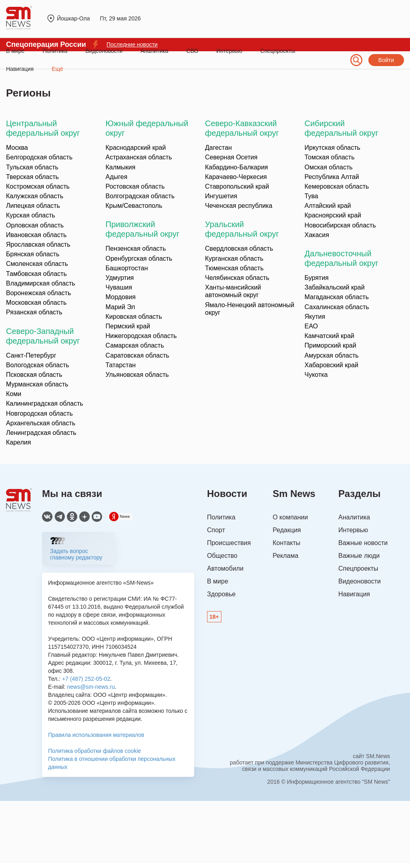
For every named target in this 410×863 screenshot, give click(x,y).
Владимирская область (40, 283)
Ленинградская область (41, 432)
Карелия (18, 442)
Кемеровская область (337, 186)
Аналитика (154, 51)
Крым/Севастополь (134, 205)
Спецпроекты (277, 51)
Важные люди (359, 555)
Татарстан (121, 365)
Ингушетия (221, 196)
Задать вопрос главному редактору (76, 554)
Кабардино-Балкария (236, 167)
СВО (192, 51)
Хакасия (317, 234)
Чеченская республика (238, 205)
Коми (13, 393)
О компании (290, 517)
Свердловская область (239, 248)
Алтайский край (328, 205)
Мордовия (121, 297)
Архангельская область (40, 423)
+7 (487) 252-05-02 (86, 679)
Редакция (287, 530)
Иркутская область (332, 147)
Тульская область (32, 167)
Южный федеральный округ (147, 128)
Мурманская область (37, 384)
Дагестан (218, 147)
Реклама (285, 555)
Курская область (30, 215)
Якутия (315, 316)
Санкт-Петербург (31, 355)
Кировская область (134, 316)
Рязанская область (34, 312)
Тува (311, 196)
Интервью (229, 51)
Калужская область (34, 196)
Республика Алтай (332, 176)
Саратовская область (137, 355)
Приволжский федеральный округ (142, 229)
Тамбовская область (36, 273)
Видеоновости (104, 51)
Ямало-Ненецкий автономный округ (249, 309)
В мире (15, 51)
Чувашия (119, 287)
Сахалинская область (337, 307)
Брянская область (32, 254)
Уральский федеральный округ (242, 229)
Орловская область (35, 225)
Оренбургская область (139, 258)
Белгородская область (39, 157)
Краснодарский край (136, 147)
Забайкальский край (335, 287)
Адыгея (117, 176)
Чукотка (316, 374)
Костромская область (38, 186)
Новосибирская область (340, 225)
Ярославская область (38, 244)
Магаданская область (337, 297)
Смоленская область (37, 263)
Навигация (354, 594)
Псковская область (34, 374)
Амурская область (332, 355)
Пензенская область (136, 248)
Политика (54, 51)
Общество (222, 555)
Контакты (286, 542)
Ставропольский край (237, 186)
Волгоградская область (140, 196)
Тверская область (32, 176)
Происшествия (229, 542)
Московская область (36, 302)
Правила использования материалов (96, 735)
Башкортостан (127, 268)
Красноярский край (333, 215)
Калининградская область (44, 403)
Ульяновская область (137, 374)
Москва (17, 147)
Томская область (330, 157)
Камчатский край (329, 335)
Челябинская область (237, 277)
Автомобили (225, 568)
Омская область (329, 167)
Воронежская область (38, 293)
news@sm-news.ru (91, 687)
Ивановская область (36, 234)
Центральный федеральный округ (43, 128)
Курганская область (234, 258)
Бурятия (317, 277)
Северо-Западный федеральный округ (43, 336)
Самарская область (135, 345)
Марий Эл (120, 307)
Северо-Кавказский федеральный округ (242, 128)
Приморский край (330, 345)
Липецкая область (33, 205)
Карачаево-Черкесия (236, 176)
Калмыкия (121, 167)
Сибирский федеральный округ (341, 128)
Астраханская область (139, 157)
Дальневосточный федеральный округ (341, 258)
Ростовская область (135, 186)
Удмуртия (120, 277)
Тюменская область (234, 268)
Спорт (216, 530)
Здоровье (221, 594)
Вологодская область (37, 365)
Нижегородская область (141, 335)
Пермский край (128, 326)
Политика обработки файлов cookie (94, 751)
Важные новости (363, 542)
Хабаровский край (331, 365)
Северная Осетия (231, 157)
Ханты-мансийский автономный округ (233, 291)
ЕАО (311, 326)
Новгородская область (39, 413)
